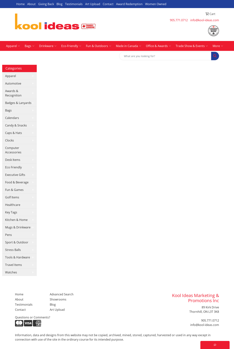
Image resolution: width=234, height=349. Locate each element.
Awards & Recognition (13, 93)
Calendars (12, 118)
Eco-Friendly (71, 46)
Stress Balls (13, 250)
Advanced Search (61, 294)
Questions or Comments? (32, 317)
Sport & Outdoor (16, 242)
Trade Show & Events (192, 46)
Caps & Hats (13, 133)
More (218, 46)
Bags (29, 46)
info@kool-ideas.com (204, 20)
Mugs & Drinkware (18, 227)
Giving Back (46, 4)
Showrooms (58, 299)
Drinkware (47, 46)
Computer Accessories (13, 150)
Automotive (13, 83)
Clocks (9, 140)
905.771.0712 (179, 20)
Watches (11, 272)
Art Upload (92, 4)
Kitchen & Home (16, 220)
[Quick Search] (165, 56)
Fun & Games (14, 190)
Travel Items (13, 265)
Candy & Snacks (16, 125)
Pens (8, 235)
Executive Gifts (15, 175)
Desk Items (12, 160)
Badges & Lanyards (18, 103)
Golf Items (12, 197)
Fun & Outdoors (98, 46)
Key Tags (11, 212)
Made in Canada (128, 46)
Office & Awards (158, 46)
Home (20, 4)
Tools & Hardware (17, 257)
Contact (108, 4)
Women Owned (155, 4)
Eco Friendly (13, 167)
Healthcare (12, 205)
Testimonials (74, 4)
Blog (59, 4)
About (31, 4)
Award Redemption (129, 4)
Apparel (13, 46)
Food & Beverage (17, 182)
